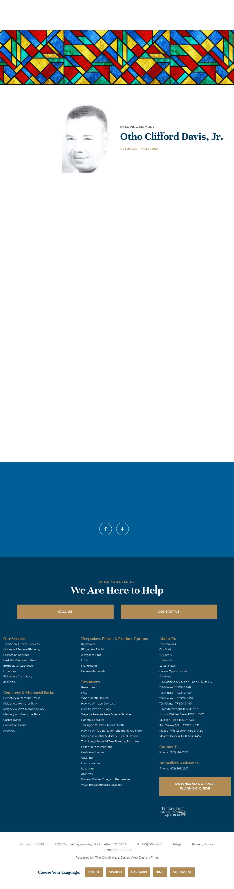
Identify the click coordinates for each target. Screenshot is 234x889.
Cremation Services (16, 655)
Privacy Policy (203, 844)
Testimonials (167, 644)
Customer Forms (92, 752)
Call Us (65, 611)
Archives (9, 682)
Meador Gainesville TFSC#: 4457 (180, 736)
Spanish (115, 872)
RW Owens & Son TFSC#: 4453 (179, 725)
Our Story (165, 655)
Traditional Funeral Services (21, 644)
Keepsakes (88, 644)
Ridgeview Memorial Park (20, 703)
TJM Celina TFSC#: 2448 (175, 687)
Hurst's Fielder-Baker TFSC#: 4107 (181, 714)
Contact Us (169, 611)
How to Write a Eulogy (96, 709)
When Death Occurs (94, 698)
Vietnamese (182, 872)
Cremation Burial (14, 725)
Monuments (89, 665)
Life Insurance (90, 763)
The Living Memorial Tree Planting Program (110, 741)
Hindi (160, 872)
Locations (102, 6)
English (94, 872)
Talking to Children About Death (102, 725)
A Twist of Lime (91, 655)
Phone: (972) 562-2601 (173, 752)
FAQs (177, 844)
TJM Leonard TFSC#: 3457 (176, 698)
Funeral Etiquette (92, 720)
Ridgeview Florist (92, 649)
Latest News (167, 665)
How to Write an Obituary (98, 703)
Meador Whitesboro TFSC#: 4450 (181, 730)
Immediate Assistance (18, 665)
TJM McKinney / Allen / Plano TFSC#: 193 (185, 682)
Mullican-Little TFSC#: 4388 (177, 720)
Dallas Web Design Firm (139, 857)
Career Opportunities (173, 671)
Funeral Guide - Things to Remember (105, 779)
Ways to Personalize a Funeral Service (106, 714)
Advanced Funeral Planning (21, 649)
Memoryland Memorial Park (21, 714)
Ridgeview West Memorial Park (23, 709)
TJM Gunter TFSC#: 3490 (175, 703)
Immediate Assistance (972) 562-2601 (205, 6)
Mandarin (139, 872)
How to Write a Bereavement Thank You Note (111, 730)
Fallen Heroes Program (96, 747)
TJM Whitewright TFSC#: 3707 (179, 709)
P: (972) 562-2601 (149, 844)
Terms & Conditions (117, 850)
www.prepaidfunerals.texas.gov (102, 785)
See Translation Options (158, 7)
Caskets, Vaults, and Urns (19, 660)
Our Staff (165, 649)
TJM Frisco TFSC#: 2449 (175, 693)
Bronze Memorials (93, 671)
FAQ (84, 693)
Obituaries (127, 6)
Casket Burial (12, 720)
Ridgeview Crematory (17, 676)
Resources (88, 687)
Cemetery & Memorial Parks (21, 698)
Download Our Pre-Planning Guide (195, 786)
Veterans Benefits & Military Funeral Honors (109, 736)
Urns (84, 660)
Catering (87, 757)
